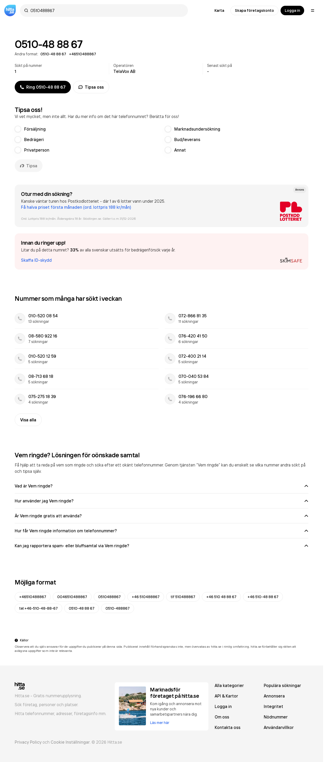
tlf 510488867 (183, 596)
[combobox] (106, 10)
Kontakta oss (227, 727)
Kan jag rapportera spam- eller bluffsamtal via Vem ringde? (161, 545)
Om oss (222, 717)
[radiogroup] (161, 139)
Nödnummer (276, 717)
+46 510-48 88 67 (262, 596)
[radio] (18, 129)
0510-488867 (118, 608)
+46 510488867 (146, 596)
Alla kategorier (229, 685)
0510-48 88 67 (81, 608)
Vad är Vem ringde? (161, 486)
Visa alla (28, 419)
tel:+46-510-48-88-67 (38, 608)
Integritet (273, 706)
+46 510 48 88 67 (221, 596)
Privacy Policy (28, 742)
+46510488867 (32, 596)
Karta (219, 10)
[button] (161, 251)
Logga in (292, 10)
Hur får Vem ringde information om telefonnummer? (161, 530)
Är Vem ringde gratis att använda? (161, 515)
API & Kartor (226, 696)
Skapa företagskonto (254, 10)
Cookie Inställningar (70, 742)
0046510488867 (72, 596)
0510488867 (109, 596)
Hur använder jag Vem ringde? (161, 500)
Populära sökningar (282, 685)
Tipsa (28, 165)
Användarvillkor (279, 727)
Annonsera (274, 696)
